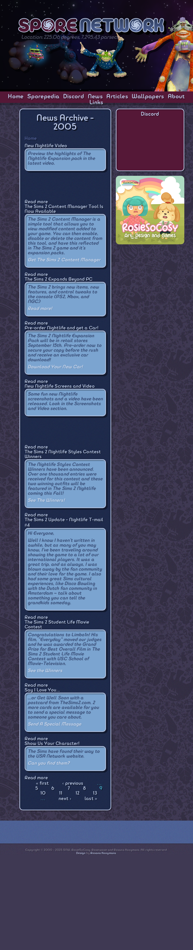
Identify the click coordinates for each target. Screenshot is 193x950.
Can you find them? (49, 763)
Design (80, 853)
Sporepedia (43, 97)
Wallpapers (148, 97)
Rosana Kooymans (103, 853)
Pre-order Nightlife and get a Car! (62, 328)
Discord (73, 97)
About (176, 97)
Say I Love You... (42, 690)
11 (60, 793)
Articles (117, 97)
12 (77, 793)
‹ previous (72, 783)
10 (43, 793)
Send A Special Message (54, 724)
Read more (36, 202)
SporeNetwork (92, 27)
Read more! (40, 308)
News (95, 97)
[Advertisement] (150, 277)
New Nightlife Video (46, 146)
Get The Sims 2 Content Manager (64, 260)
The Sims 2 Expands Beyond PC (59, 279)
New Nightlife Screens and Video (60, 386)
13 (95, 793)
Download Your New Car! (55, 367)
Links (96, 103)
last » (91, 798)
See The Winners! (46, 500)
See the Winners (45, 670)
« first (42, 783)
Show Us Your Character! (52, 743)
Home (16, 97)
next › (65, 798)
